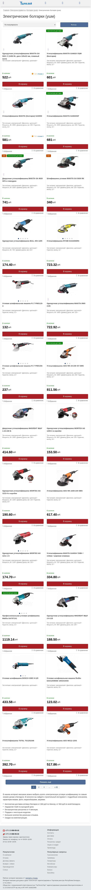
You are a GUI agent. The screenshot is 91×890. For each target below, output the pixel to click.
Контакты (50, 833)
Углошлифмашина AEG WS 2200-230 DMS (65, 491)
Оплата (50, 839)
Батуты (49, 870)
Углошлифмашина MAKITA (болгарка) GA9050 (22, 116)
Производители (8, 867)
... (49, 787)
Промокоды (51, 848)
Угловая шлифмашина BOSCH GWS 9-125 (20, 678)
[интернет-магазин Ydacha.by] (26, 4)
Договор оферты (9, 861)
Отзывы (6, 858)
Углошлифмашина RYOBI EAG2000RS (63, 241)
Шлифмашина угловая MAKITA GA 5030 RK (65, 178)
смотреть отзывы (31, 878)
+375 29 (11, 834)
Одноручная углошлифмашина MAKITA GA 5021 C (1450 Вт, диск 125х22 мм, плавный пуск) (21, 56)
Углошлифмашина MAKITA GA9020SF (63, 116)
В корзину (23, 84)
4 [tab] (25, 238)
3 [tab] (67, 238)
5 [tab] (27, 238)
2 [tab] (20, 238)
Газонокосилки (52, 855)
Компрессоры (52, 867)
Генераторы (51, 861)
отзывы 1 (39, 74)
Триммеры (51, 858)
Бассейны (50, 873)
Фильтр (73, 25)
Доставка (50, 836)
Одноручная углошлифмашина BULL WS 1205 (22, 241)
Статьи (5, 870)
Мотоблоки (51, 864)
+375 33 (11, 830)
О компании (7, 855)
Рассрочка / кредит (54, 842)
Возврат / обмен (8, 864)
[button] (5, 3)
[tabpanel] (23, 228)
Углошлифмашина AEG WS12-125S (62, 741)
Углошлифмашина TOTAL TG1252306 (18, 741)
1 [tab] (18, 238)
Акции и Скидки (52, 845)
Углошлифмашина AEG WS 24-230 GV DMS (65, 366)
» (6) (56, 787)
